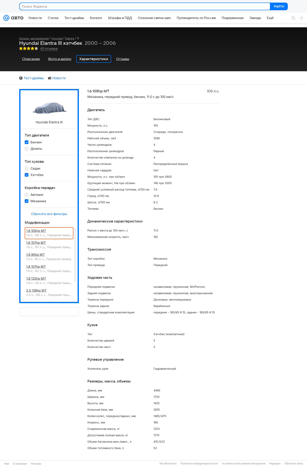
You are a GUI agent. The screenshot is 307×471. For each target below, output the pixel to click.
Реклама (36, 463)
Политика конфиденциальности (199, 463)
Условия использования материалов (243, 463)
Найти (278, 7)
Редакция (275, 463)
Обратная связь (293, 463)
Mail (6, 463)
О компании (20, 463)
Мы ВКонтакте (168, 463)
